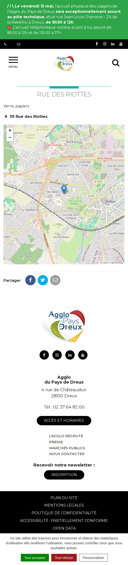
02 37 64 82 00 (68, 407)
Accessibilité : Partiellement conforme (64, 520)
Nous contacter (66, 454)
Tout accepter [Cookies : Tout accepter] (34, 558)
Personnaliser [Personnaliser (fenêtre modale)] (93, 558)
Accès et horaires (64, 420)
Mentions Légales (64, 505)
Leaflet (104, 263)
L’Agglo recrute (66, 436)
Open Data (64, 528)
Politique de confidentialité (64, 513)
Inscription (64, 475)
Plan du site (64, 498)
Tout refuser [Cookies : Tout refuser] (64, 558)
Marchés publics (67, 448)
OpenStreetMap (117, 263)
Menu (13, 62)
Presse (56, 442)
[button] (64, 189)
